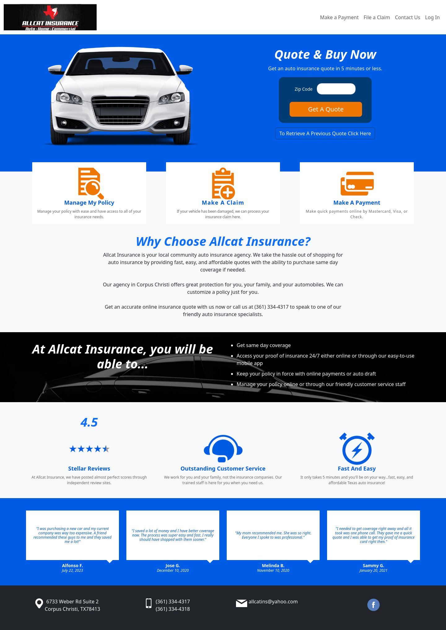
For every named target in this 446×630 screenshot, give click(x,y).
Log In (432, 17)
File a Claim (377, 17)
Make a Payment (339, 17)
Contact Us (407, 17)
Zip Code (304, 89)
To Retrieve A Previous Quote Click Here (325, 133)
